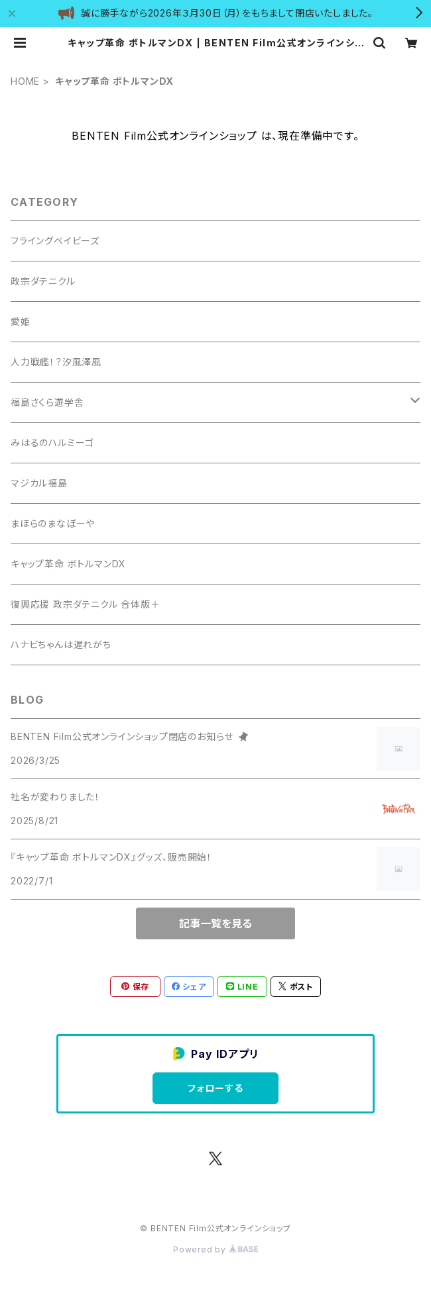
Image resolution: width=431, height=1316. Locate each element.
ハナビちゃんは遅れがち (61, 644)
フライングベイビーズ (55, 240)
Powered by (215, 1249)
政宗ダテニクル (43, 281)
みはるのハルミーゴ (52, 442)
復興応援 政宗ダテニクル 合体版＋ (85, 604)
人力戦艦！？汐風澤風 (56, 361)
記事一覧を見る (215, 923)
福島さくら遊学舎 (47, 402)
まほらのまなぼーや (53, 523)
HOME (25, 81)
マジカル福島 (39, 483)
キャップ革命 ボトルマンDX (68, 563)
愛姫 (21, 321)
